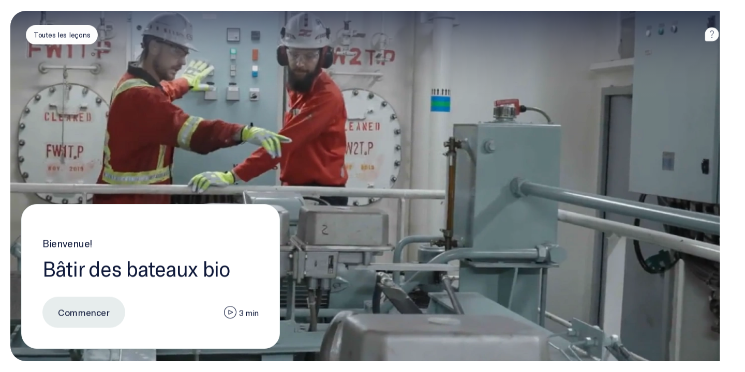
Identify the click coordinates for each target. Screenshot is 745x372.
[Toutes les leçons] (62, 34)
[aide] (712, 34)
